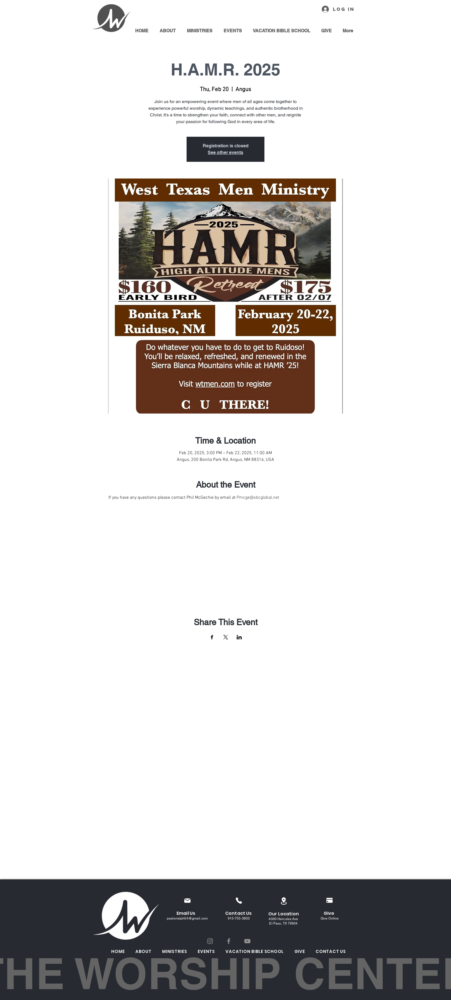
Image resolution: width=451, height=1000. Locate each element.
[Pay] (329, 900)
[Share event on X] (225, 637)
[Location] (283, 901)
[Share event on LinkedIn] (239, 637)
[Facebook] (228, 941)
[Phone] (239, 900)
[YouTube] (247, 941)
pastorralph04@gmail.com (187, 918)
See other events (225, 152)
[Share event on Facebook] (212, 637)
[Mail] (187, 900)
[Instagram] (210, 941)
